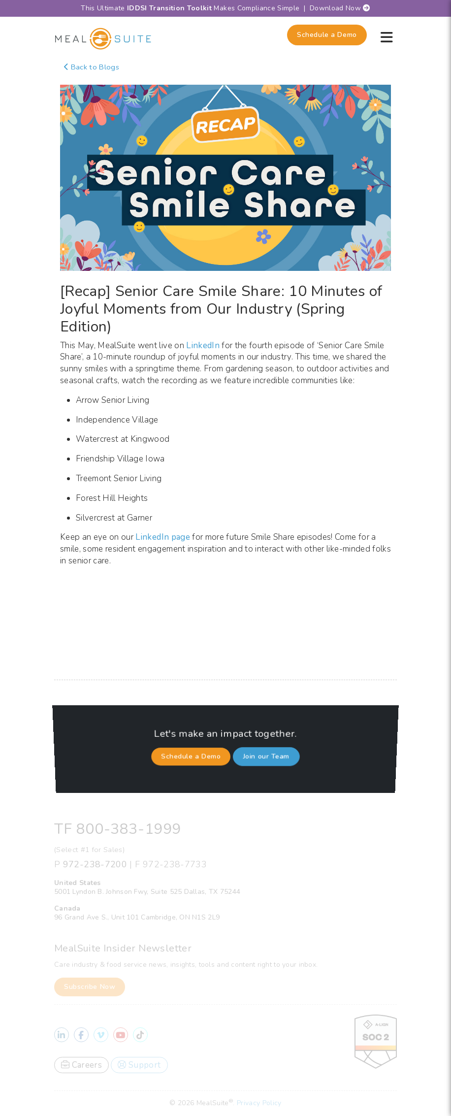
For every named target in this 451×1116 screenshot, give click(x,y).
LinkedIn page (162, 537)
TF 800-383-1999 (117, 829)
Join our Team (266, 753)
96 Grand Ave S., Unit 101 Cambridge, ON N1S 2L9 (137, 917)
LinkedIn (203, 345)
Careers (81, 1065)
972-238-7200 (95, 864)
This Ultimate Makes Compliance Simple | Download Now (225, 8)
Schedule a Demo (326, 34)
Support (139, 1065)
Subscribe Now (89, 986)
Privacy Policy (259, 1103)
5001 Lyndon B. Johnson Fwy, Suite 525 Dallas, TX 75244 (147, 891)
